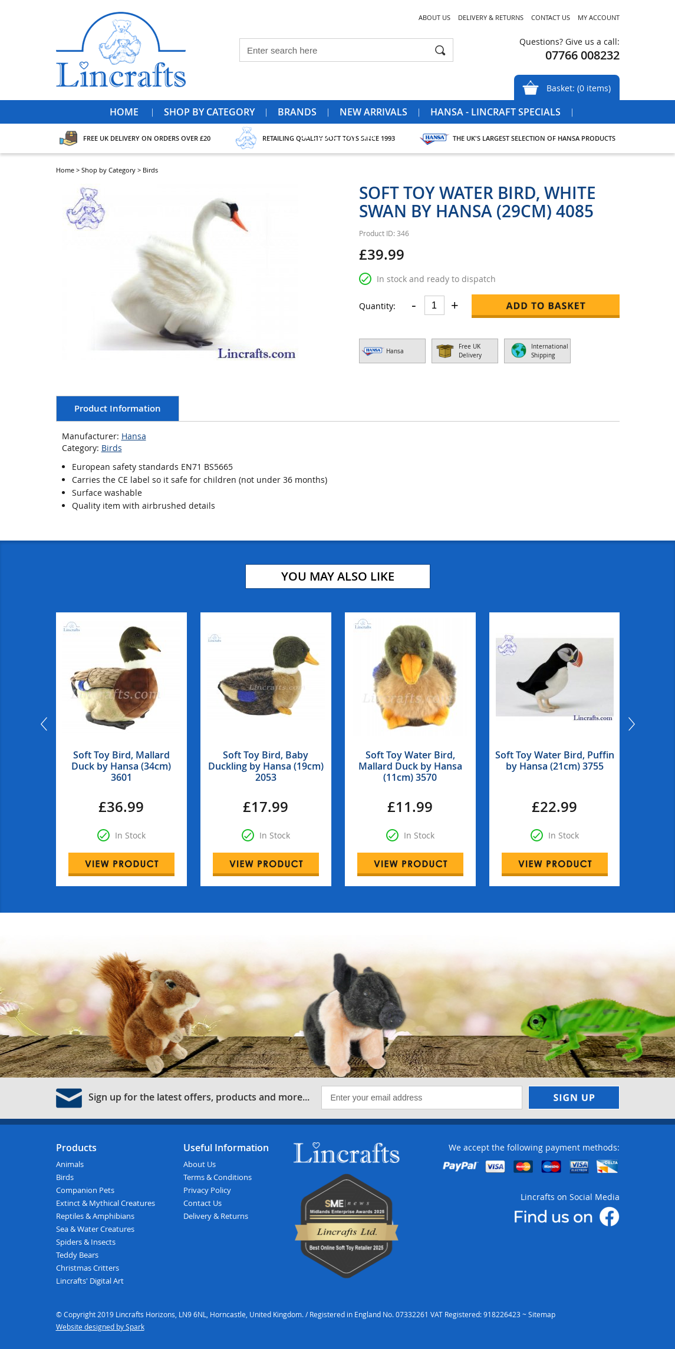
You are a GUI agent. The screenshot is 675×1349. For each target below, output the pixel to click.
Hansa (133, 436)
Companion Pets (85, 1190)
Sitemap (541, 1314)
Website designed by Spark (100, 1326)
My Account (599, 17)
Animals (70, 1164)
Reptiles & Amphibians (95, 1216)
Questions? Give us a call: (569, 41)
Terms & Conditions (217, 1177)
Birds (111, 447)
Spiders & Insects (86, 1242)
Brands (297, 111)
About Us (434, 17)
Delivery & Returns (490, 17)
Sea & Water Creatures (95, 1229)
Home (124, 111)
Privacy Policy (207, 1190)
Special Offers (338, 135)
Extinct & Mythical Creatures (105, 1203)
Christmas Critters (87, 1267)
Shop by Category (209, 111)
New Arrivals (373, 111)
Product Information (117, 408)
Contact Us (550, 17)
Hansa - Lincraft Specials (495, 111)
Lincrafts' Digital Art (90, 1280)
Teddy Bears (77, 1254)
